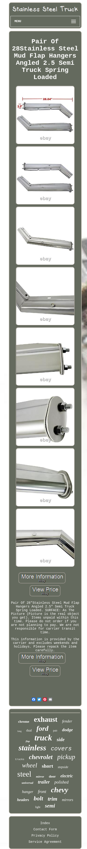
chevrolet (41, 757)
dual (29, 730)
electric (66, 776)
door (52, 776)
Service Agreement (45, 842)
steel (24, 774)
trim (52, 799)
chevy (59, 790)
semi (50, 806)
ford (42, 728)
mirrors (67, 800)
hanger (27, 792)
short (47, 766)
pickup (66, 757)
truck (43, 737)
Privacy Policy (45, 835)
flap (28, 741)
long (19, 731)
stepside (63, 767)
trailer (44, 781)
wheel (29, 765)
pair (55, 730)
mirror (40, 776)
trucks (19, 759)
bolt (38, 798)
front (42, 791)
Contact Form (45, 829)
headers (23, 800)
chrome (23, 721)
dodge (67, 729)
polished (61, 782)
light (37, 807)
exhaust (46, 719)
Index (45, 823)
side (60, 739)
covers (61, 749)
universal (27, 782)
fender (67, 721)
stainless (32, 747)
